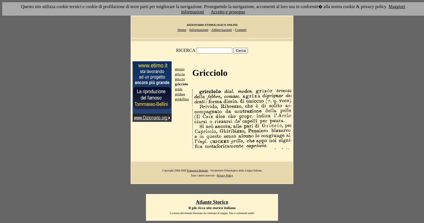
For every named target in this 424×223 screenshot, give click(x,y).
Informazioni (198, 30)
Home (181, 30)
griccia (180, 74)
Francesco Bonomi (197, 170)
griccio (180, 79)
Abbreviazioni (221, 30)
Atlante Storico (212, 202)
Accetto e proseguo (228, 11)
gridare (180, 94)
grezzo (180, 69)
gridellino (182, 99)
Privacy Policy (225, 175)
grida (178, 89)
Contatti (241, 30)
